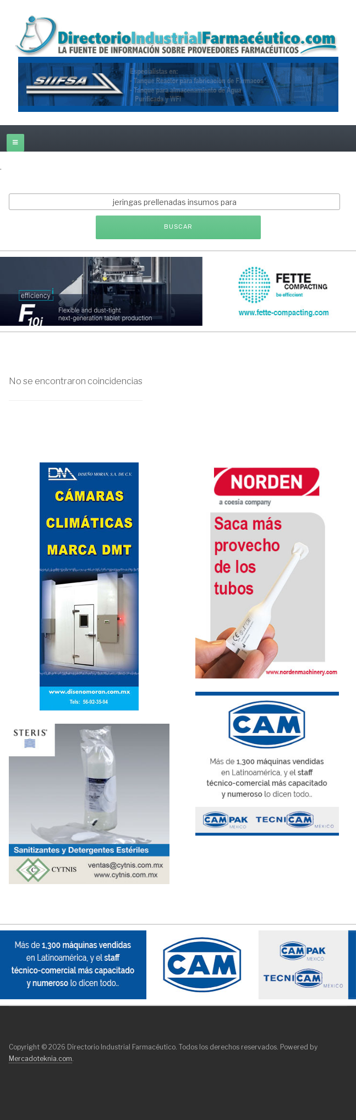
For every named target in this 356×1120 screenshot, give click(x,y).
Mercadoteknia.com (40, 1058)
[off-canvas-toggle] (15, 143)
